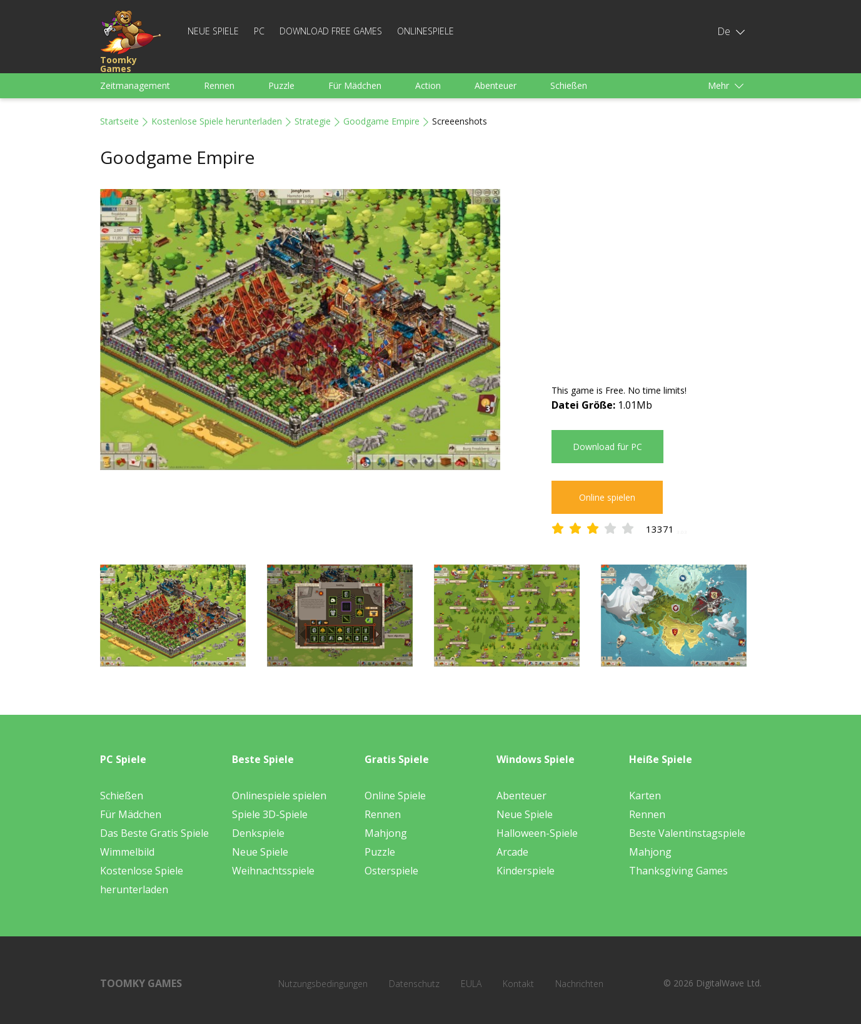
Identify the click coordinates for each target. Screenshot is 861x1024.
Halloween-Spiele (537, 833)
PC (259, 31)
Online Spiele (395, 795)
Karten (645, 795)
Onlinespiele (425, 31)
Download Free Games (330, 31)
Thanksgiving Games (678, 871)
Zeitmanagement (135, 85)
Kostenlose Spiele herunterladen (216, 121)
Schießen (568, 85)
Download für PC (607, 447)
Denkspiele (258, 833)
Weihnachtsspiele (273, 871)
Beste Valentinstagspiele (687, 833)
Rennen (219, 85)
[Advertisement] (656, 276)
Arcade (512, 852)
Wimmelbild (127, 852)
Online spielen (607, 497)
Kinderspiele (525, 871)
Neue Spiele (213, 31)
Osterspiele (391, 871)
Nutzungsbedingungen (323, 984)
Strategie (313, 121)
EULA (471, 984)
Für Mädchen (354, 85)
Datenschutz (414, 984)
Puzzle (281, 85)
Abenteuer (495, 85)
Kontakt (518, 984)
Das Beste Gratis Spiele (154, 833)
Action (428, 85)
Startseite (119, 121)
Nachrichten (579, 984)
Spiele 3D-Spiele (270, 814)
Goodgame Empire (381, 121)
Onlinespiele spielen (279, 795)
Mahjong (386, 833)
